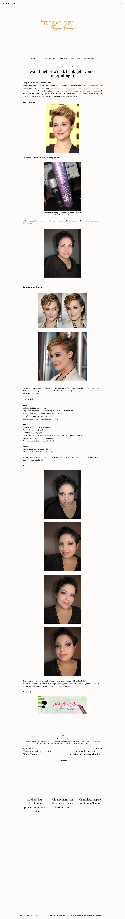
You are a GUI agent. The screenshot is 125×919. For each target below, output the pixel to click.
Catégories (88, 58)
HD (88, 741)
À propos (63, 58)
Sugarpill (74, 744)
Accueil (33, 58)
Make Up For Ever (43, 744)
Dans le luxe (75, 58)
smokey (67, 744)
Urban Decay (83, 744)
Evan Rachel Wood (68, 741)
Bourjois (50, 741)
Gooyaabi (101, 916)
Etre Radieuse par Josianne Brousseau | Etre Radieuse (40, 916)
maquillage (55, 744)
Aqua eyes (42, 741)
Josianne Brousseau (48, 58)
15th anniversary (31, 741)
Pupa (61, 744)
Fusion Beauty (81, 741)
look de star (95, 741)
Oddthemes (81, 916)
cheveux (57, 741)
